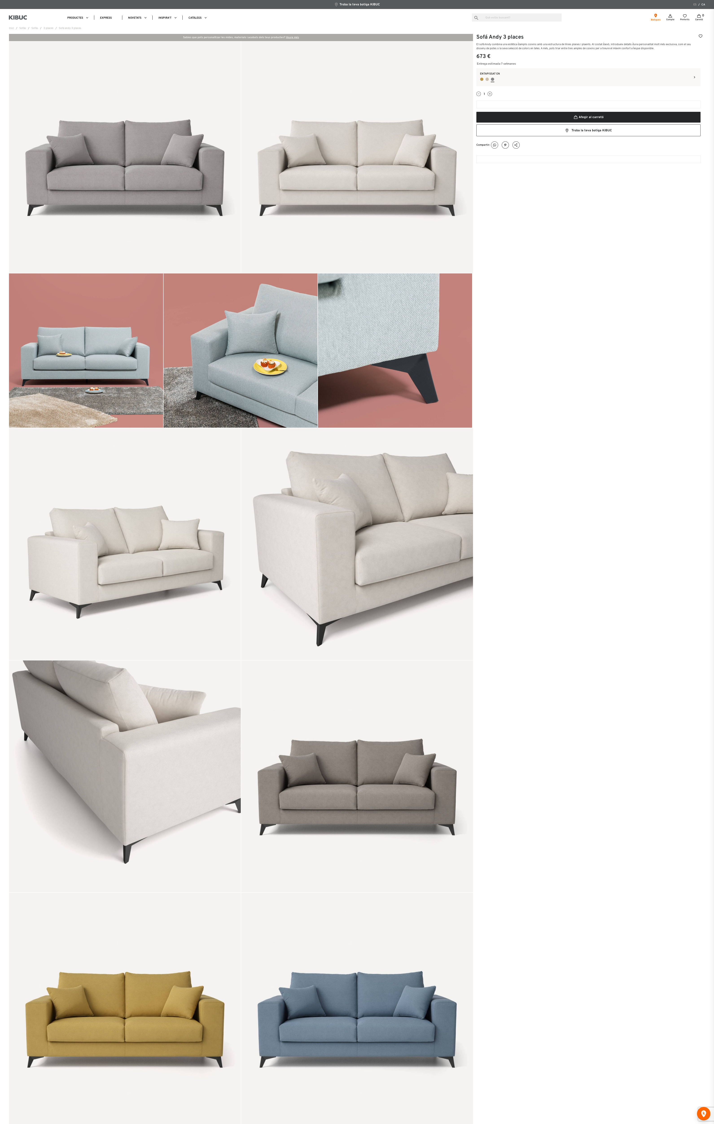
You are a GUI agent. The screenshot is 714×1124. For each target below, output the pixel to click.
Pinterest (505, 145)
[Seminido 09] (482, 79)
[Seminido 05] (487, 79)
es (694, 5)
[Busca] (517, 17)
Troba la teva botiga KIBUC (357, 4)
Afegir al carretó (588, 117)
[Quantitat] (484, 94)
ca (703, 5)
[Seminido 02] (492, 79)
